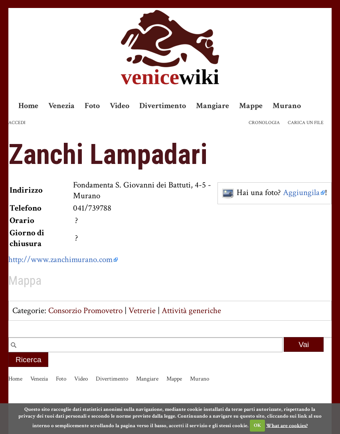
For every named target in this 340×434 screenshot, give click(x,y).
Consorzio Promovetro (85, 310)
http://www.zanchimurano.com (60, 259)
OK (257, 425)
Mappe (251, 106)
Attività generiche (191, 310)
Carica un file (306, 123)
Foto (92, 106)
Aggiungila (301, 192)
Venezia (61, 106)
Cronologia (264, 123)
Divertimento (162, 106)
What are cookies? (287, 425)
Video (119, 106)
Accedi (17, 123)
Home (28, 106)
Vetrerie (142, 310)
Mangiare (212, 106)
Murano (287, 106)
